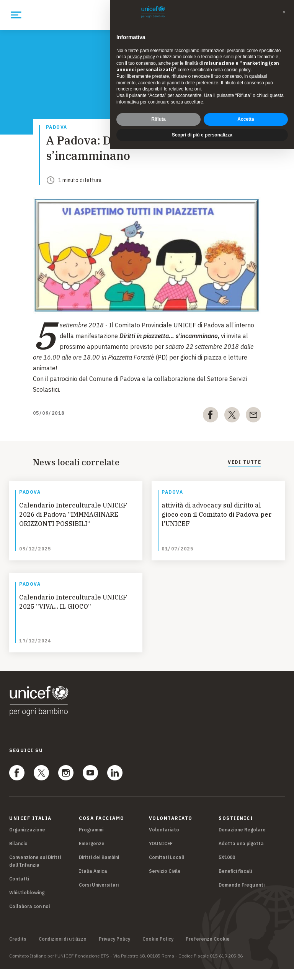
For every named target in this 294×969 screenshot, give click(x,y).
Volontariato (164, 830)
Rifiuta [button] (158, 119)
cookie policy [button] (237, 69)
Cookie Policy (157, 939)
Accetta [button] (245, 119)
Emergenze (92, 843)
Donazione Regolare (242, 830)
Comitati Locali (166, 857)
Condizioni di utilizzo (63, 939)
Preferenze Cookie (208, 939)
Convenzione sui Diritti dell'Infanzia (35, 861)
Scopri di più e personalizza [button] (202, 135)
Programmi (91, 830)
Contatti (19, 879)
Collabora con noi (29, 906)
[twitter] (232, 416)
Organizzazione (27, 830)
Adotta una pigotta (241, 843)
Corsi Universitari (99, 885)
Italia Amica (93, 871)
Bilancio (18, 843)
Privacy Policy (114, 939)
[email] (253, 416)
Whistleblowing (26, 892)
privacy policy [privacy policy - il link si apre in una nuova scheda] (141, 56)
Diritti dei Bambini (99, 857)
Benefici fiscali (235, 871)
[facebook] (210, 416)
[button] (284, 12)
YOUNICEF (161, 843)
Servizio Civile (165, 871)
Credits (17, 939)
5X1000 (227, 857)
